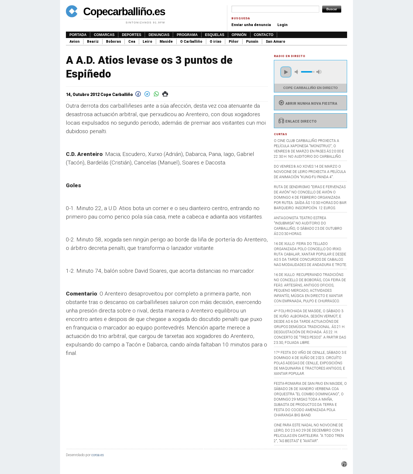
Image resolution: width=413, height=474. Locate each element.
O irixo (215, 42)
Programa (187, 35)
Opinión (239, 35)
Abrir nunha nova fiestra (307, 104)
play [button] (286, 72)
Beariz (93, 42)
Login (282, 25)
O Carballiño (191, 42)
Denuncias (159, 35)
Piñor (234, 42)
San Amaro (275, 42)
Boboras (113, 42)
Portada (77, 35)
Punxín (252, 42)
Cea (131, 42)
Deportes (131, 35)
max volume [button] (319, 72)
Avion (74, 42)
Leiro (147, 42)
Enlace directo (297, 121)
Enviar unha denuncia (251, 25)
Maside (166, 42)
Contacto (264, 35)
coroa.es (97, 455)
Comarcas (104, 35)
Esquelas (214, 35)
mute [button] (297, 72)
